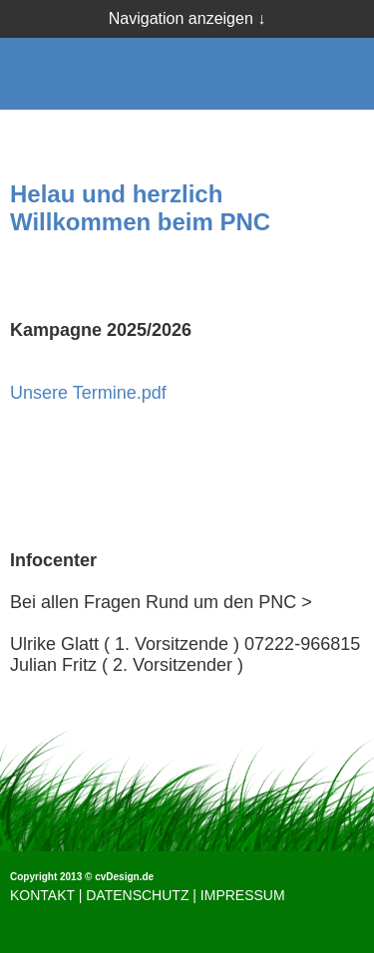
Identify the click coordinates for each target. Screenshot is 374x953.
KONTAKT (42, 895)
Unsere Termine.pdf (88, 393)
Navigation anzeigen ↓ (187, 18)
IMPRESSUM (242, 895)
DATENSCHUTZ (137, 895)
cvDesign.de (124, 876)
